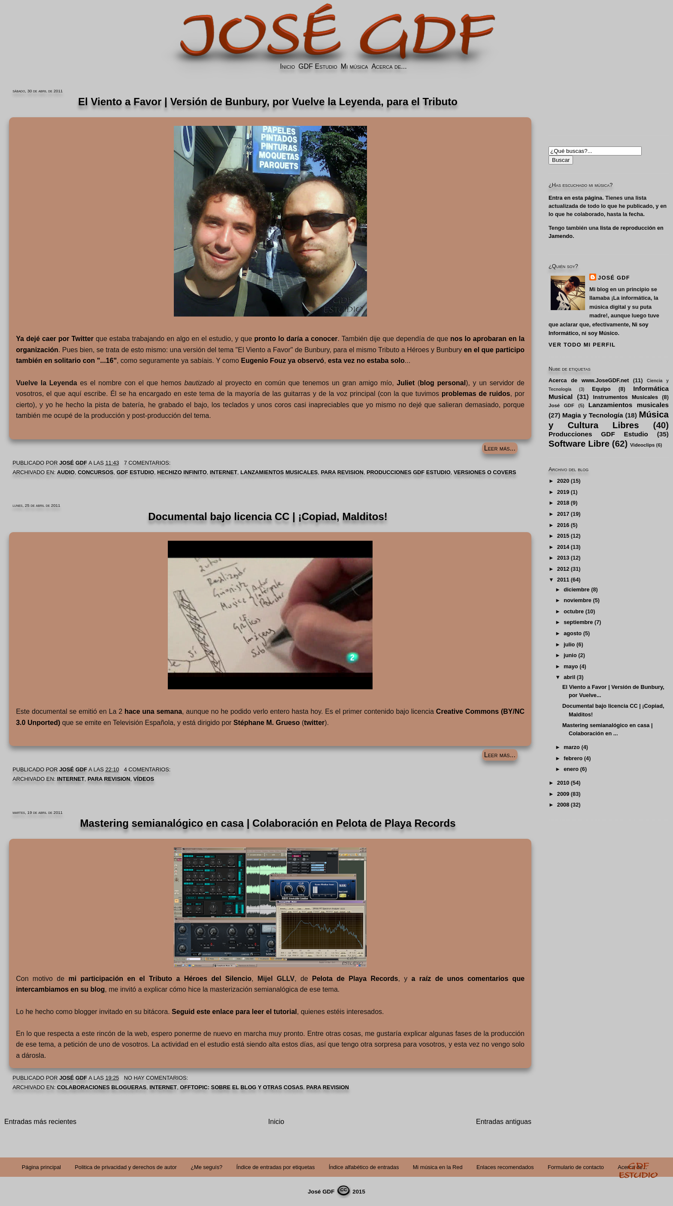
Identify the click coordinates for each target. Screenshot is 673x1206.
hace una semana (153, 711)
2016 (563, 525)
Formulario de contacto (576, 1167)
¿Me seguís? (206, 1167)
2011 (563, 579)
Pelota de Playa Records (355, 978)
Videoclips (642, 445)
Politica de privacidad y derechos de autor (126, 1167)
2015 (563, 536)
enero (571, 769)
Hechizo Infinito (182, 472)
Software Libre (579, 443)
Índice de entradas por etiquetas (275, 1167)
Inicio (287, 66)
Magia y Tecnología (592, 415)
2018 (563, 502)
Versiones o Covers (485, 472)
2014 (563, 547)
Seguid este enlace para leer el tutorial (234, 1011)
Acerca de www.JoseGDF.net (589, 380)
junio (570, 655)
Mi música (354, 66)
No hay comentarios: (157, 1078)
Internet (223, 472)
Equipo (601, 389)
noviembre (577, 600)
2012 (563, 569)
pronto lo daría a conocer (295, 338)
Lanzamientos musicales (279, 472)
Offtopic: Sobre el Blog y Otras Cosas (241, 1087)
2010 (563, 783)
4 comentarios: (148, 769)
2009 (563, 794)
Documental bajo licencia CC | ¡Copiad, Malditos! (267, 516)
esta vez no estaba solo (366, 360)
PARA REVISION (342, 472)
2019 (563, 492)
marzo (572, 747)
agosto (573, 633)
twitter (314, 722)
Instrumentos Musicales (625, 397)
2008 (563, 804)
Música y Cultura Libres (609, 419)
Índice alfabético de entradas (364, 1167)
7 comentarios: (148, 463)
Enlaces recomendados (505, 1167)
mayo (571, 666)
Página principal (41, 1167)
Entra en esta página (575, 198)
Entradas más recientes (40, 1121)
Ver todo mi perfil (582, 344)
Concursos (95, 472)
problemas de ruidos (476, 393)
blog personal (443, 383)
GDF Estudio (317, 66)
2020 (563, 481)
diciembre (576, 589)
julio (569, 644)
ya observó (282, 360)
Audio (66, 472)
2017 (563, 514)
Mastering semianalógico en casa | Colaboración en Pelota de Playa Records (267, 823)
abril (569, 677)
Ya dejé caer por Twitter (55, 338)
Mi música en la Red (438, 1167)
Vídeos (143, 779)
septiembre (578, 622)
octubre (574, 611)
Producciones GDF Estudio (409, 472)
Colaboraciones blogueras (101, 1087)
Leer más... (499, 448)
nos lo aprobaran (478, 338)
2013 (563, 557)
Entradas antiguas (503, 1121)
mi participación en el (160, 978)
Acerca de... (388, 66)
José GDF (614, 277)
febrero (573, 758)
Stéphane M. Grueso (266, 722)
